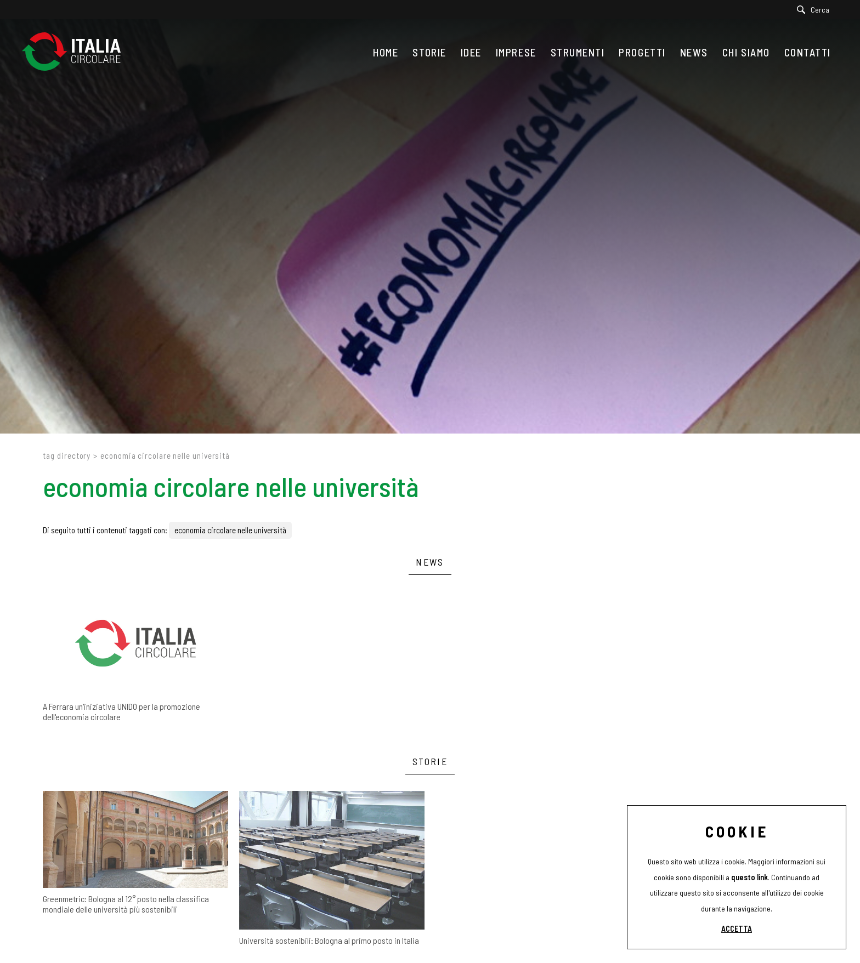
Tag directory (66, 455)
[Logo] (77, 52)
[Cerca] (816, 9)
